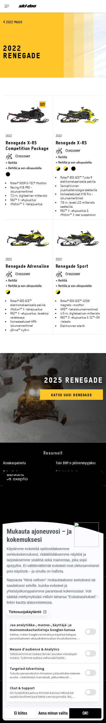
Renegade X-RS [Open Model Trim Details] (71, 142)
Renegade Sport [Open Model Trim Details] (72, 266)
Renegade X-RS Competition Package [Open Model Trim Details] (27, 145)
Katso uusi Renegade (71, 394)
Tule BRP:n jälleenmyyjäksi (75, 462)
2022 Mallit (14, 21)
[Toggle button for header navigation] (7, 6)
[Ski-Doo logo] (27, 6)
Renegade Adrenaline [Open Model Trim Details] (27, 266)
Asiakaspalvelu (14, 462)
